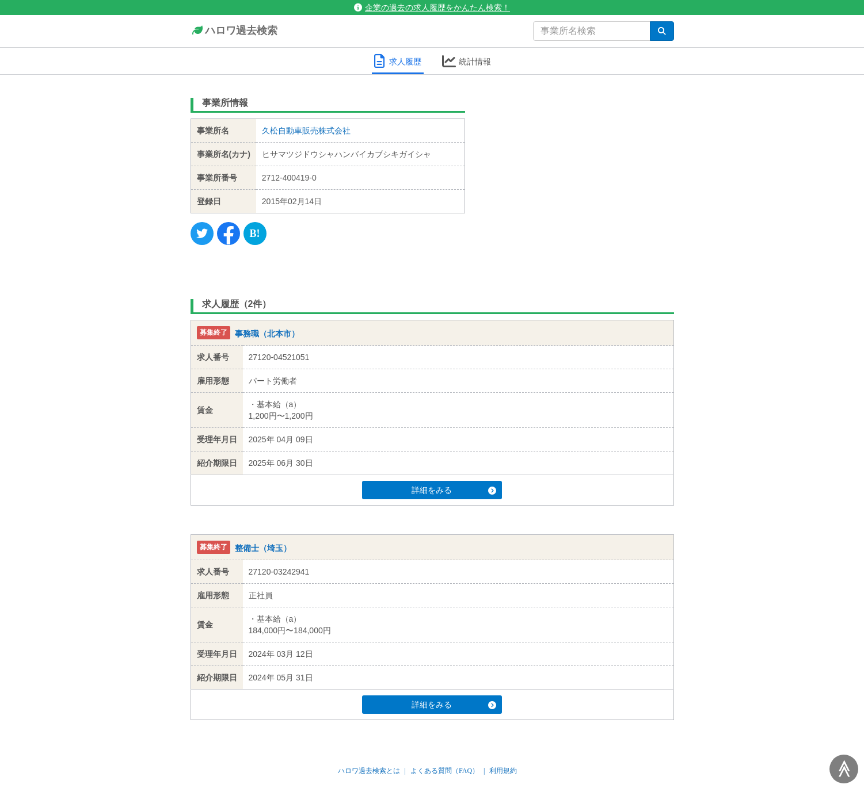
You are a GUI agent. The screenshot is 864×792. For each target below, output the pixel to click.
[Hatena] (255, 233)
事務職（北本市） (267, 333)
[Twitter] (202, 233)
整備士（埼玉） (263, 548)
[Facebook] (228, 233)
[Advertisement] (578, 164)
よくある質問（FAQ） (444, 771)
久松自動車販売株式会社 (306, 130)
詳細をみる (454, 490)
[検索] (662, 31)
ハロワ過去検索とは (369, 771)
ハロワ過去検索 (234, 31)
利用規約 (503, 771)
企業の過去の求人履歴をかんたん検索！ (432, 7)
